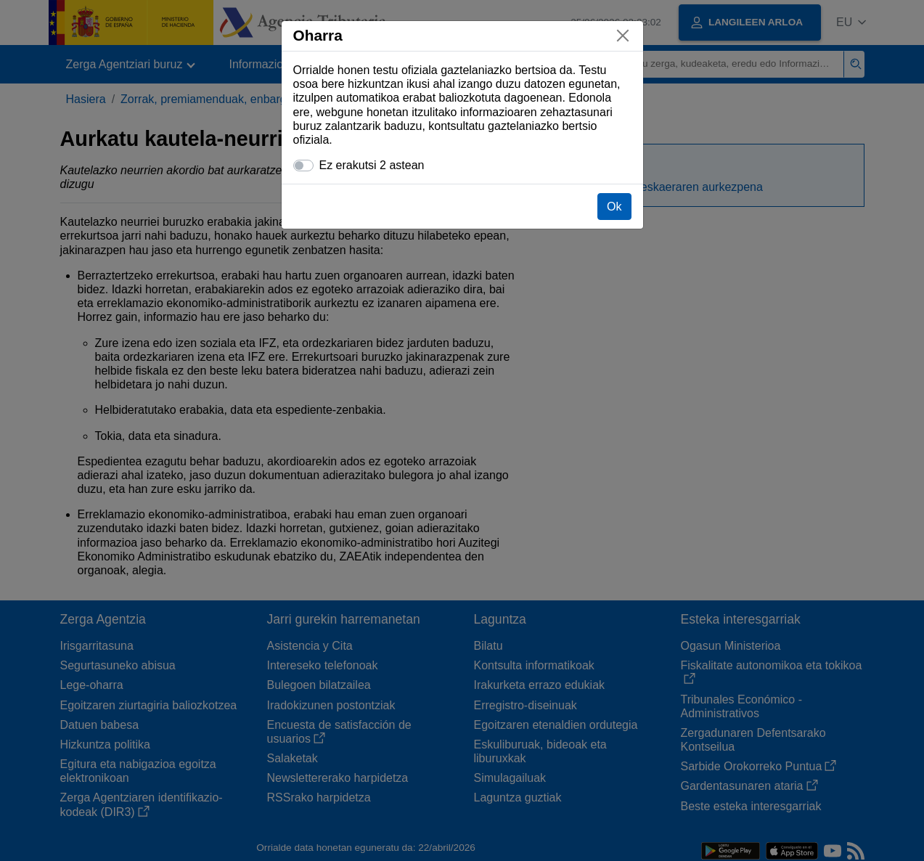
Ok (614, 206)
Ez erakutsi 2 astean (372, 165)
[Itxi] (622, 35)
